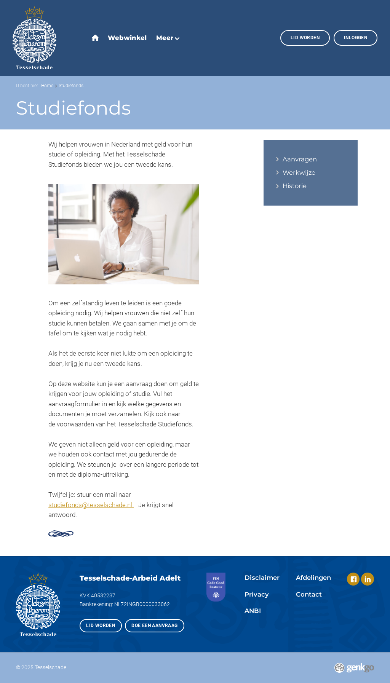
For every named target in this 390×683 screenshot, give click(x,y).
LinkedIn (367, 579)
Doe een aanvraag (154, 625)
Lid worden (305, 37)
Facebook (353, 579)
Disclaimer (262, 577)
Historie (295, 186)
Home (47, 85)
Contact (309, 594)
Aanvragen (300, 159)
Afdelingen (313, 577)
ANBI (253, 610)
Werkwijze (299, 172)
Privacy (257, 594)
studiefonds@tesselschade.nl (91, 505)
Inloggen (355, 37)
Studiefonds (71, 85)
